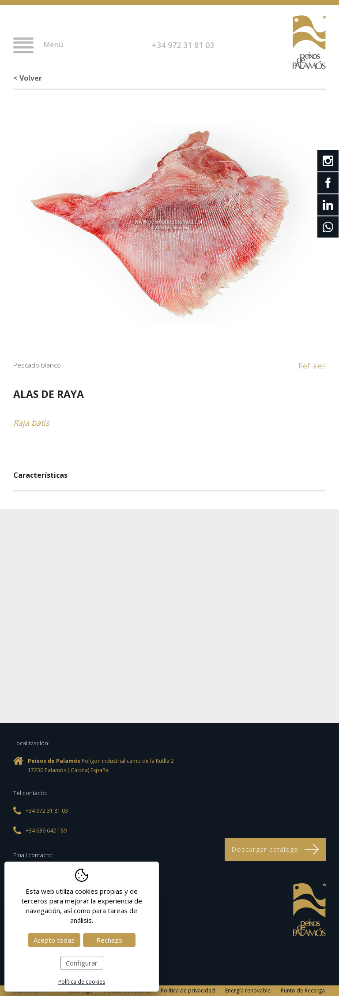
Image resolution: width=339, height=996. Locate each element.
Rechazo (109, 940)
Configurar (82, 963)
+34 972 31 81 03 (183, 45)
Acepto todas (54, 940)
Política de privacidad (188, 990)
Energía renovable (248, 990)
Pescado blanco (37, 364)
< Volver (27, 78)
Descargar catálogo (275, 849)
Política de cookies (81, 981)
